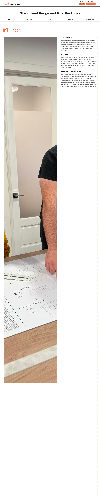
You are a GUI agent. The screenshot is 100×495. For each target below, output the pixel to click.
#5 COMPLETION (90, 19)
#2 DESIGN (30, 19)
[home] (13, 4)
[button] (83, 4)
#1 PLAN (10, 19)
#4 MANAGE (70, 19)
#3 (50, 19)
